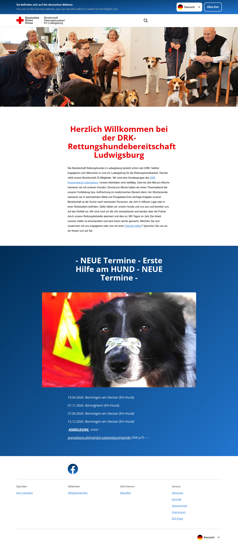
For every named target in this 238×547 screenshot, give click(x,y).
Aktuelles (125, 493)
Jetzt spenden (24, 493)
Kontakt (176, 499)
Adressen (177, 493)
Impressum (179, 512)
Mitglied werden (78, 493)
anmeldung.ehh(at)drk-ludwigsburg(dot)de (99, 437)
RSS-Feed (177, 518)
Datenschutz (179, 505)
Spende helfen (133, 226)
